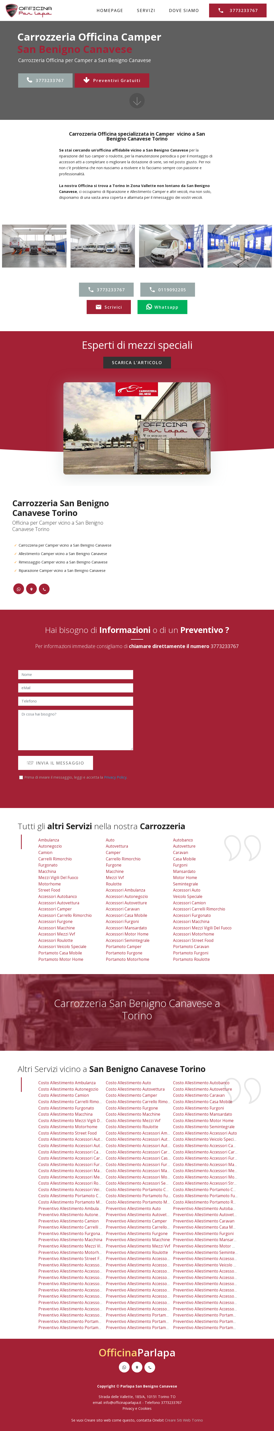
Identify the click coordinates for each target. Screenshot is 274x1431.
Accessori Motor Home (127, 934)
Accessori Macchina (191, 921)
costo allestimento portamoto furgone (142, 1195)
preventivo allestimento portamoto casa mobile (83, 1321)
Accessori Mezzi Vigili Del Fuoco (202, 928)
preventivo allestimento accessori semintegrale (151, 1309)
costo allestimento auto (128, 1083)
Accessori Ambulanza (125, 890)
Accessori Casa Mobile (126, 915)
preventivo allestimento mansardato (207, 1239)
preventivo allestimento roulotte (137, 1252)
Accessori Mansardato (126, 928)
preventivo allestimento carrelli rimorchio (78, 1227)
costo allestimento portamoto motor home (79, 1202)
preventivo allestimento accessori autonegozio (150, 1265)
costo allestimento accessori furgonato (210, 1158)
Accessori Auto (186, 890)
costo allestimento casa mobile (202, 1101)
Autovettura (117, 846)
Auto (110, 840)
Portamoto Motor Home (60, 959)
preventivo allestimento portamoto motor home (84, 1327)
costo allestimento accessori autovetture (145, 1145)
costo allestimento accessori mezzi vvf (75, 1177)
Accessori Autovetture (126, 903)
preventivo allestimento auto (133, 1208)
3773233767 (45, 80)
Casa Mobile (184, 859)
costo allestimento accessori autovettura (77, 1145)
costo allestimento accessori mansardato (145, 1170)
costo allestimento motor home (203, 1120)
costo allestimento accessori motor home (145, 1177)
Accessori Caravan (123, 909)
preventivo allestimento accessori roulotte (78, 1309)
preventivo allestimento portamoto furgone (147, 1321)
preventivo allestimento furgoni (203, 1233)
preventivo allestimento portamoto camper (147, 1315)
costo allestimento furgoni (198, 1108)
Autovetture (184, 846)
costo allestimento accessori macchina (209, 1164)
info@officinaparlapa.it (122, 1402)
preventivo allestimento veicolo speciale (211, 1265)
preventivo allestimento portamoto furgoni (214, 1321)
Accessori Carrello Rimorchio (65, 915)
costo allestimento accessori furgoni (140, 1164)
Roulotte (114, 884)
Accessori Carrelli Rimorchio (199, 909)
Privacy (128, 1408)
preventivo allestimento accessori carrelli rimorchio (222, 1277)
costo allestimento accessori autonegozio (145, 1139)
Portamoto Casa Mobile (60, 953)
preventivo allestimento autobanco (206, 1208)
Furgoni (180, 865)
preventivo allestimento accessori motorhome (216, 1302)
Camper (113, 852)
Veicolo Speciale (187, 896)
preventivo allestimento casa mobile (207, 1227)
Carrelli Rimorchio (55, 859)
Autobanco (183, 840)
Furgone (113, 865)
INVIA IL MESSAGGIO (55, 763)
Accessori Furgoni (122, 921)
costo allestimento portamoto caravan (209, 1189)
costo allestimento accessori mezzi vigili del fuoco (220, 1170)
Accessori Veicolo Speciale (62, 946)
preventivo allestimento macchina (70, 1239)
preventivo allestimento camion (68, 1221)
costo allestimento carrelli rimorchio (73, 1101)
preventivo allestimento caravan (203, 1221)
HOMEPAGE (110, 10)
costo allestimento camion (63, 1095)
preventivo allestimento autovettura (140, 1214)
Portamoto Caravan (191, 946)
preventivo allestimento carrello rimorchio (146, 1227)
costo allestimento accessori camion (207, 1145)
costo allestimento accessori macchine (74, 1170)
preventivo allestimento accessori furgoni (145, 1290)
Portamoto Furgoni (190, 953)
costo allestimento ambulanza (67, 1083)
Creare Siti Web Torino (184, 1420)
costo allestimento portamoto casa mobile (78, 1195)
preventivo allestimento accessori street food (216, 1309)
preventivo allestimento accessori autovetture (149, 1271)
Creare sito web (97, 1420)
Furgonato (48, 865)
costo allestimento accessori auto (205, 1133)
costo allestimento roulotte (132, 1126)
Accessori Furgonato (192, 915)
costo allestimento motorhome (67, 1126)
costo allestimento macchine (133, 1114)
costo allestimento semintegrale (204, 1126)
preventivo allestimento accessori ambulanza (148, 1258)
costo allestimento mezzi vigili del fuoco (76, 1120)
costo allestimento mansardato (202, 1114)
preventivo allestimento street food (72, 1258)
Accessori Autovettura (58, 903)
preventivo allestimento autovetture (207, 1214)
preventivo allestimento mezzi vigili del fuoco (81, 1246)
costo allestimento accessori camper (73, 1152)
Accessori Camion (189, 903)
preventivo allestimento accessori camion (212, 1271)
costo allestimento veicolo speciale (206, 1139)
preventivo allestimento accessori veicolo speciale (85, 1315)
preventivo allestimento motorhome (72, 1252)
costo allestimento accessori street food (211, 1183)
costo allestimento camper (131, 1095)
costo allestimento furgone (132, 1108)
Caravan (180, 852)
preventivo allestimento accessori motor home (150, 1302)
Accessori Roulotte (55, 940)
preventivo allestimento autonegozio (73, 1214)
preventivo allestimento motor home (208, 1246)
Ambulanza (48, 840)
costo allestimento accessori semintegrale (146, 1183)
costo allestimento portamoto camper (142, 1189)
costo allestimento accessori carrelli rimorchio (217, 1152)
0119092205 (167, 289)
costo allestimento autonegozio (68, 1089)
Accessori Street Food (193, 940)
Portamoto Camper (124, 946)
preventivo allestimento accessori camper (78, 1277)
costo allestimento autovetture (202, 1089)
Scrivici (108, 307)
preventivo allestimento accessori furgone (78, 1290)
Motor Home (185, 877)
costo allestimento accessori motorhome (212, 1177)
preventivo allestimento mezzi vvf (138, 1246)
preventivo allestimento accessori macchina (214, 1290)
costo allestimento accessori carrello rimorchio (83, 1158)
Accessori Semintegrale (128, 940)
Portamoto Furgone (124, 953)
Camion (45, 852)
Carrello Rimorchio (123, 859)
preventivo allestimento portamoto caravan (214, 1315)
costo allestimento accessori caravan (141, 1152)
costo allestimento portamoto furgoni (209, 1195)
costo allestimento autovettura (135, 1089)
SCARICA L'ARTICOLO (137, 362)
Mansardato (184, 871)
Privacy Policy (115, 777)
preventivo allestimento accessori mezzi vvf (79, 1302)
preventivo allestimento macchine (138, 1239)
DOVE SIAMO (184, 10)
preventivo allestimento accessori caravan (146, 1277)
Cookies (145, 1408)
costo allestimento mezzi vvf (133, 1120)
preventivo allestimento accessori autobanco (80, 1265)
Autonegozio (50, 846)
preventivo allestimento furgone (137, 1233)
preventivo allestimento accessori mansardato (149, 1296)
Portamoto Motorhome (127, 959)
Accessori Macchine (56, 928)
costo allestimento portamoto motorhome (146, 1202)
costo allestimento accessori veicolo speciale (80, 1189)
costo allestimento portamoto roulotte (209, 1202)
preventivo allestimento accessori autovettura (81, 1271)
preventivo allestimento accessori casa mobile (149, 1283)
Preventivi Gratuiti (112, 80)
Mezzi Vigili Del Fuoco (58, 877)
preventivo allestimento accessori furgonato (215, 1283)
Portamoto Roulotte (191, 959)
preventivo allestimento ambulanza (71, 1208)
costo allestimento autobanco (201, 1083)
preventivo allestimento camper (136, 1221)
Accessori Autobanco (57, 896)
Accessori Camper (55, 909)
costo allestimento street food (67, 1133)
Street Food (49, 890)
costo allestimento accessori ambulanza (144, 1133)
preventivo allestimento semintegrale (208, 1252)
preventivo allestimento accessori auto (210, 1258)
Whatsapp (162, 307)
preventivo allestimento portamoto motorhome (151, 1327)
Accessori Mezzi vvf (56, 934)
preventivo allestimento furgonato (71, 1233)
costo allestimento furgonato (66, 1108)
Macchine (115, 871)
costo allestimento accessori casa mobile (145, 1158)
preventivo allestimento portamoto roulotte (214, 1327)
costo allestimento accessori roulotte (73, 1183)
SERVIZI (146, 10)
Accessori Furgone (55, 921)
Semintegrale (185, 884)
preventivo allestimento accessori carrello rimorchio (88, 1283)
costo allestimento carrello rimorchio (141, 1101)
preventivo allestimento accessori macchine (79, 1296)
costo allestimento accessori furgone (73, 1164)
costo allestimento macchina (65, 1114)
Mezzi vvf (115, 877)
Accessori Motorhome (193, 934)
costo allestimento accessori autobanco (75, 1139)
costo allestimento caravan (199, 1095)
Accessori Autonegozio (127, 896)
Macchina (47, 871)
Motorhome (49, 884)
